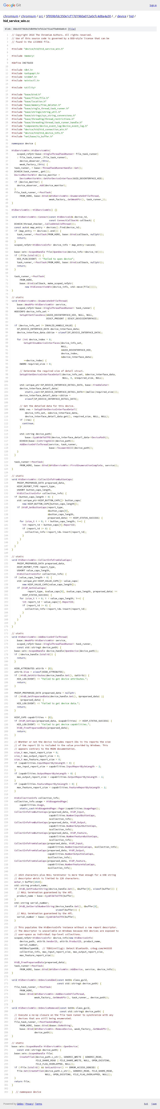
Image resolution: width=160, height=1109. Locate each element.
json (154, 1103)
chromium (10, 16)
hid (131, 16)
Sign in (153, 5)
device (121, 16)
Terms (38, 1103)
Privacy (29, 1103)
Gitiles (20, 1103)
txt (146, 1103)
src (41, 16)
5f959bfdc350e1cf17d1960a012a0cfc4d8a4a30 (78, 16)
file (71, 28)
